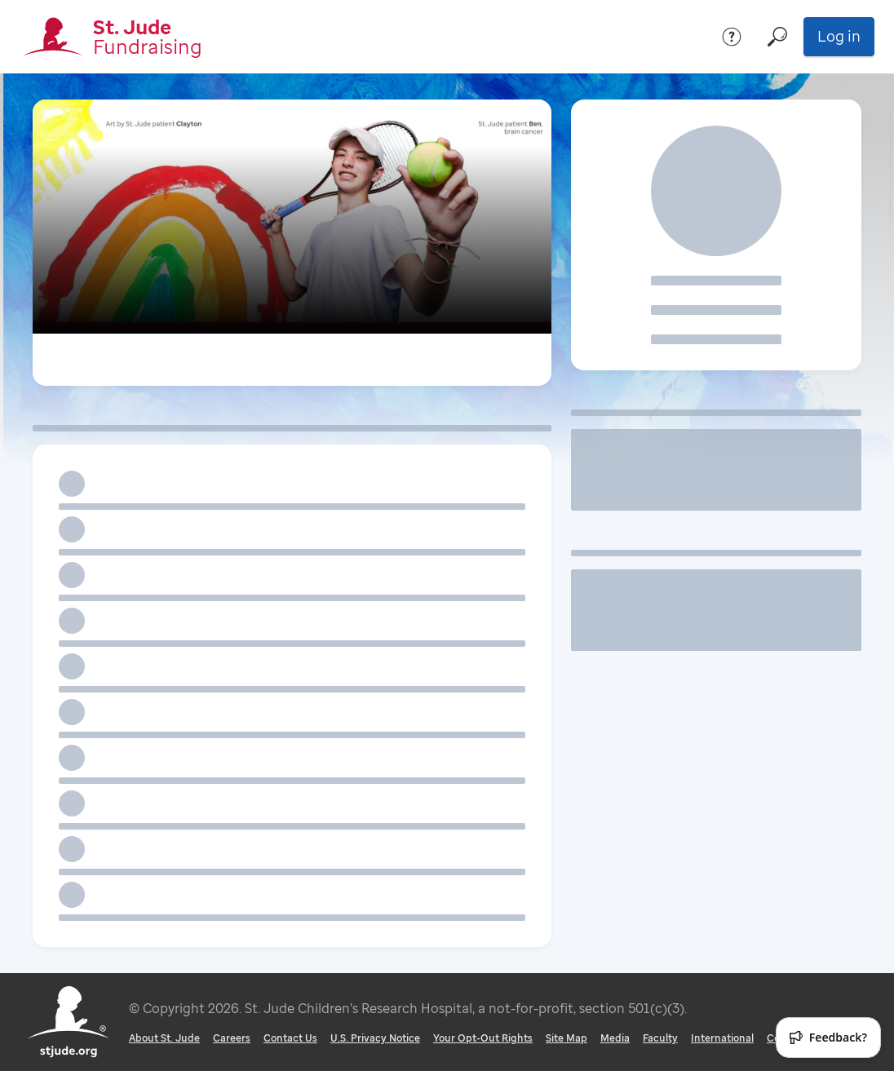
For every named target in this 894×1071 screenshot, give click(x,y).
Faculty (660, 1038)
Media (615, 1038)
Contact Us (290, 1038)
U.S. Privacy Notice (375, 1038)
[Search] (777, 36)
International (722, 1038)
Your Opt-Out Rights (483, 1038)
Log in (839, 36)
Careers (231, 1038)
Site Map (566, 1038)
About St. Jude (164, 1038)
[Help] (731, 36)
